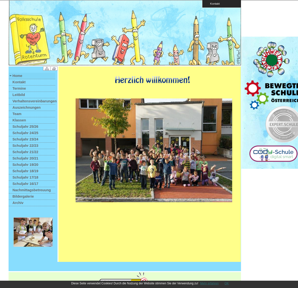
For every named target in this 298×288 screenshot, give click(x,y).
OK (227, 283)
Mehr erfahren (209, 283)
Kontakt (213, 3)
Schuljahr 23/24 (25, 139)
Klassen (19, 120)
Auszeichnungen (26, 107)
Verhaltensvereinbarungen (33, 101)
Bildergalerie (23, 196)
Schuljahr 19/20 (25, 165)
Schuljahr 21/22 (25, 152)
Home (17, 76)
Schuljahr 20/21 (25, 158)
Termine (19, 88)
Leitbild (18, 95)
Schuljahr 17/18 (25, 177)
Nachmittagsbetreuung (31, 190)
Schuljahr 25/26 (25, 126)
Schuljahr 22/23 (25, 146)
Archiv (17, 203)
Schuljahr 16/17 (25, 184)
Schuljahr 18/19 (25, 171)
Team (17, 114)
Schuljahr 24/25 (25, 133)
